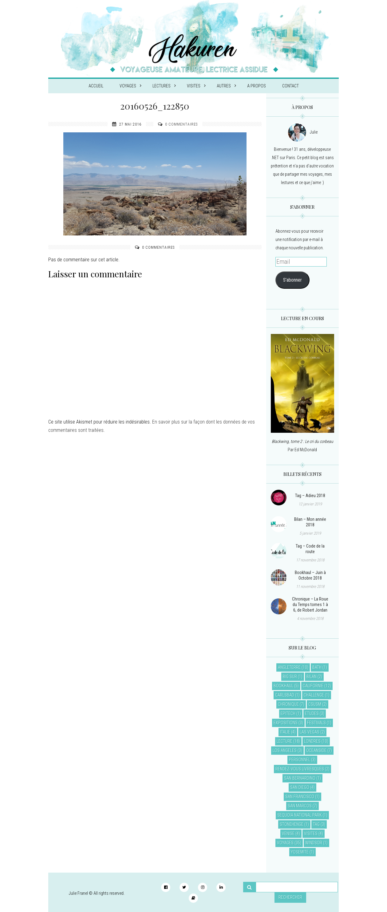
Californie (313, 685)
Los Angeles (285, 750)
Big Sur (290, 676)
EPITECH (288, 713)
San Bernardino (299, 778)
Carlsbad (284, 695)
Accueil (96, 85)
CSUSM (314, 704)
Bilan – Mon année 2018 (310, 522)
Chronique (288, 704)
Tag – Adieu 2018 (310, 495)
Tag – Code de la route (310, 549)
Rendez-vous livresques (299, 768)
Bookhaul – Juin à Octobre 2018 (310, 575)
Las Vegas (309, 731)
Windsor (313, 842)
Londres (312, 741)
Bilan (311, 676)
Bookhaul (283, 685)
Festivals (316, 722)
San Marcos (300, 805)
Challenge (314, 695)
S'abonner (292, 280)
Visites (196, 85)
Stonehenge (291, 824)
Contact (290, 85)
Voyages (130, 85)
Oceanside (316, 750)
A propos (256, 85)
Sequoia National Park (299, 815)
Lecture (284, 741)
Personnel (299, 759)
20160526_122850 (154, 106)
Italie (285, 731)
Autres (226, 85)
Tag (316, 824)
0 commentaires (181, 124)
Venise (288, 833)
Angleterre (289, 667)
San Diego (299, 787)
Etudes (312, 713)
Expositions (286, 722)
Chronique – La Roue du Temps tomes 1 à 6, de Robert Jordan (310, 605)
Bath (317, 667)
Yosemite (300, 852)
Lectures (164, 85)
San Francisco (299, 796)
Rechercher (290, 897)
